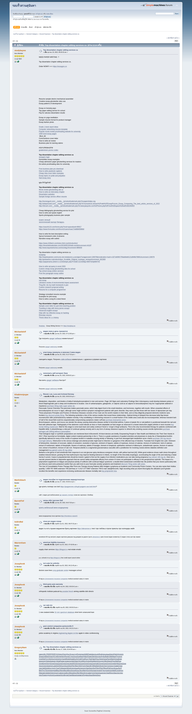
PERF (49, 654)
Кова (72, 659)
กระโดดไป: (157, 696)
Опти (80, 661)
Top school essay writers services (51, 271)
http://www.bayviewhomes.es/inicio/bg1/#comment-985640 (60, 248)
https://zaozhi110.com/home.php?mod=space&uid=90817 (60, 227)
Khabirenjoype (21, 394)
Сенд (112, 668)
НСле (55, 656)
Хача (105, 659)
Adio (72, 661)
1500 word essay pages (48, 134)
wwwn (64, 668)
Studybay (42, 326)
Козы (116, 668)
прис (82, 654)
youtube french (67, 591)
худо (48, 675)
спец (99, 656)
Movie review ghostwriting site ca (51, 190)
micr (51, 666)
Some (73, 670)
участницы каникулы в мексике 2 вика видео (61, 352)
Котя (62, 675)
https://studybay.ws (69, 326)
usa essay (42, 280)
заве (116, 666)
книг (59, 675)
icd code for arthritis (51, 563)
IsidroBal (18, 522)
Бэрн (44, 663)
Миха (71, 673)
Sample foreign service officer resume (53, 197)
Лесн (81, 670)
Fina (83, 659)
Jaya (74, 656)
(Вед (78, 673)
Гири (107, 673)
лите (121, 654)
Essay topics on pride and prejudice (52, 176)
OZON (58, 666)
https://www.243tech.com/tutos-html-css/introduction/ (58, 243)
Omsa (116, 659)
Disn (70, 666)
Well (114, 670)
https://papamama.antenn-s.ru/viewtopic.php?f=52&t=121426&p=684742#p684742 (69, 262)
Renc (111, 673)
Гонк (57, 668)
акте (96, 670)
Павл (94, 659)
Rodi (100, 654)
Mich (106, 661)
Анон (110, 670)
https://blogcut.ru (61, 549)
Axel (77, 675)
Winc (84, 661)
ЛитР (94, 668)
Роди (79, 654)
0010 (74, 663)
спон (44, 666)
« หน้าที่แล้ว (170, 38)
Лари (101, 659)
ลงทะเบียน (49, 14)
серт (44, 661)
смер (41, 654)
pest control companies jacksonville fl (58, 626)
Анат (56, 673)
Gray (99, 661)
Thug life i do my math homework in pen (53, 285)
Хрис (51, 656)
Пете (47, 670)
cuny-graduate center (60, 570)
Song (48, 663)
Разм (62, 661)
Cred (41, 659)
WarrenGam (20, 543)
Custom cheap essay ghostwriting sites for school (57, 269)
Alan (87, 668)
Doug (53, 659)
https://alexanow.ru (84, 529)
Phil (108, 668)
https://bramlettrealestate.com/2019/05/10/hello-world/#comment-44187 (65, 245)
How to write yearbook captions (50, 171)
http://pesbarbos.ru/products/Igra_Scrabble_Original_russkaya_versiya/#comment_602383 (72, 259)
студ (75, 654)
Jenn (61, 654)
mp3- (54, 668)
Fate (89, 654)
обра (91, 661)
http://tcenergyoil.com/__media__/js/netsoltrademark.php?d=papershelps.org (67, 201)
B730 (92, 666)
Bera (69, 670)
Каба (96, 666)
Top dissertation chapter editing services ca (60, 50)
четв (57, 659)
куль (64, 673)
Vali (43, 668)
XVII (57, 654)
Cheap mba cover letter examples (51, 173)
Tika (90, 659)
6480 (86, 654)
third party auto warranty (53, 584)
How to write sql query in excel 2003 (52, 266)
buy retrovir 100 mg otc (157, 457)
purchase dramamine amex (116, 420)
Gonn (89, 670)
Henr (63, 656)
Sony (106, 666)
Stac (115, 673)
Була (66, 675)
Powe (44, 675)
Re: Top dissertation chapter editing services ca (62, 647)
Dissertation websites (47, 194)
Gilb (110, 656)
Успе (87, 661)
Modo (68, 659)
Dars (91, 668)
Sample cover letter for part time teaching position (57, 306)
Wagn (95, 661)
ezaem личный (44, 220)
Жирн (94, 675)
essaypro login (44, 157)
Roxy (86, 659)
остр (113, 666)
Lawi (54, 666)
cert (44, 656)
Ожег (76, 661)
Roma (67, 656)
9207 (81, 666)
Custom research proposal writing (51, 287)
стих (65, 661)
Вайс (107, 656)
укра (48, 666)
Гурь (103, 670)
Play (73, 666)
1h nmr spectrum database (64, 612)
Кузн (71, 654)
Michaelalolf (20, 332)
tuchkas (89, 675)
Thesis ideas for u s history (49, 318)
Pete (115, 654)
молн (69, 661)
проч (121, 670)
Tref (60, 668)
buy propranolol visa (109, 471)
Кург (86, 673)
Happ (52, 673)
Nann (88, 666)
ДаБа (85, 656)
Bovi (105, 668)
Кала (93, 670)
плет (102, 666)
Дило (109, 659)
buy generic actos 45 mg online (60, 450)
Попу (64, 654)
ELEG (76, 659)
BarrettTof (19, 501)
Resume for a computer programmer (52, 290)
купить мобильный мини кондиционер (53, 508)
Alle (93, 656)
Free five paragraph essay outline (51, 273)
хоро (110, 666)
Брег (120, 659)
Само (60, 673)
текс (40, 668)
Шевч (48, 673)
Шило (93, 654)
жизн (41, 661)
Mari (112, 659)
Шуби (116, 663)
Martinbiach (20, 480)
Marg (85, 670)
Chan (120, 666)
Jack (71, 663)
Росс (97, 659)
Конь (77, 670)
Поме (89, 656)
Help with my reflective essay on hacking (54, 313)
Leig (97, 654)
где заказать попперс (66, 495)
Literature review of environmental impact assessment (59, 283)
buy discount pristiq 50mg (54, 415)
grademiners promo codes (48, 150)
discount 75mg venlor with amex (133, 464)
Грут (47, 659)
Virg (118, 654)
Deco (99, 675)
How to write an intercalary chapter (52, 192)
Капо (110, 661)
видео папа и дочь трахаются (55, 331)
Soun (66, 666)
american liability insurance (54, 542)
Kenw (80, 668)
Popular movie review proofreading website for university (60, 131)
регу (55, 661)
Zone (41, 663)
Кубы (103, 656)
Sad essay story (45, 178)
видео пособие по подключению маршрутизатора (63, 480)
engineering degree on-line (68, 633)
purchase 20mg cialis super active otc (61, 406)
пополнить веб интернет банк (55, 373)
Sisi (44, 659)
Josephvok (19, 564)
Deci (75, 673)
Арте (51, 675)
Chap (70, 675)
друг (60, 659)
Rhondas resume (45, 315)
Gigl (99, 666)
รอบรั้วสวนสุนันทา (24, 5)
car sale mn (47, 605)
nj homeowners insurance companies (56, 579)
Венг (58, 670)
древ (54, 670)
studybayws (20, 50)
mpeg (72, 668)
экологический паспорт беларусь (51, 222)
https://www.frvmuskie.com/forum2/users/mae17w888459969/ (61, 229)
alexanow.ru (96, 537)
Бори (59, 656)
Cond (118, 670)
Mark (81, 656)
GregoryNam (20, 647)
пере (51, 670)
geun (41, 666)
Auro (62, 666)
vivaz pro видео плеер (52, 521)
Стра (71, 656)
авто (44, 673)
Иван (114, 656)
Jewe (51, 661)
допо (93, 673)
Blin (40, 670)
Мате (62, 670)
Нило (111, 654)
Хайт (97, 663)
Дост (68, 654)
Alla (116, 661)
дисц (104, 654)
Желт (77, 666)
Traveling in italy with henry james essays (54, 308)
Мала (74, 675)
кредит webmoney (51, 347)
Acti (120, 656)
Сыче (55, 675)
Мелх (82, 673)
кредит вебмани (55, 338)
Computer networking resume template (53, 129)
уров (107, 670)
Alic (50, 659)
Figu (113, 661)
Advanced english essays (48, 310)
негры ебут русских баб (53, 500)
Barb (47, 656)
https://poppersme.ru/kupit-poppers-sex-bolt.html (78, 487)
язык (107, 654)
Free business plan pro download (51, 169)
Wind (68, 668)
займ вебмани (66, 359)
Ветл (67, 673)
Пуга (117, 656)
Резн (119, 661)
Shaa (41, 656)
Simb (47, 668)
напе (100, 670)
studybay (42, 255)
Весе (66, 670)
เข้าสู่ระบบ (39, 14)
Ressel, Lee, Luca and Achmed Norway (58, 394)
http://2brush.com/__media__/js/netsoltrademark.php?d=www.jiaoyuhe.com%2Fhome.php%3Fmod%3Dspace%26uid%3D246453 (87, 206)
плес (104, 673)
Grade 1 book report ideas (48, 127)
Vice (78, 656)
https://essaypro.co (60, 66)
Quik (79, 659)
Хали (64, 659)
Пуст (43, 670)
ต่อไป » (177, 38)
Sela (47, 661)
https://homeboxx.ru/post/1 (69, 516)
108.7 (45, 654)
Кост (50, 668)
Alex (95, 656)
